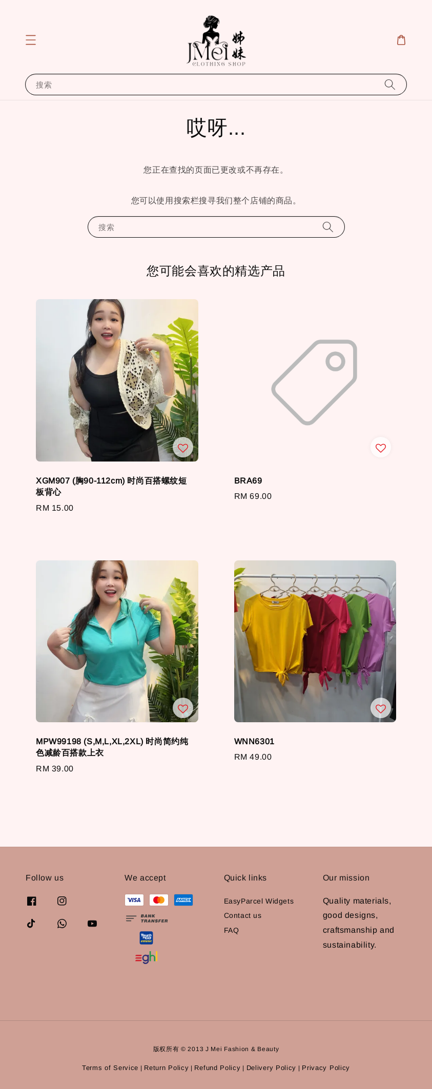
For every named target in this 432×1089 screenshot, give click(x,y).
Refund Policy (217, 1068)
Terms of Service (110, 1068)
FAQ (231, 930)
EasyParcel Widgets (259, 901)
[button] (30, 40)
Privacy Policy (326, 1068)
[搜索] (390, 84)
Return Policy (166, 1068)
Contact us (243, 915)
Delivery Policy (271, 1068)
